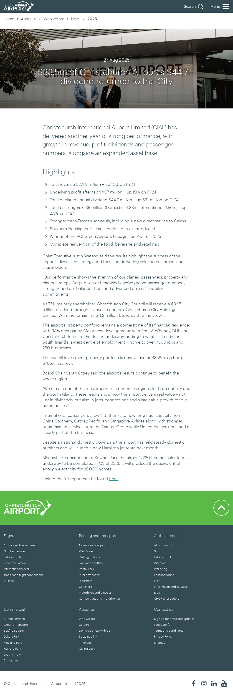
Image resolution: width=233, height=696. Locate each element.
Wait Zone (86, 551)
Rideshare (85, 581)
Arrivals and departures (19, 545)
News (76, 18)
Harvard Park (12, 648)
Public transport (89, 575)
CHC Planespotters (166, 598)
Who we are (54, 18)
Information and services (170, 586)
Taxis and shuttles (91, 563)
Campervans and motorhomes (100, 598)
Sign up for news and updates (174, 619)
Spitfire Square (14, 630)
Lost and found (164, 575)
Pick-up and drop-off (92, 545)
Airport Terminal (14, 619)
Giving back (87, 648)
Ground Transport (16, 624)
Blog (157, 592)
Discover (160, 563)
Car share (85, 586)
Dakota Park (11, 636)
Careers (84, 624)
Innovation (86, 642)
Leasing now (12, 654)
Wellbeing (160, 569)
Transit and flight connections (23, 575)
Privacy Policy (163, 636)
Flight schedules (14, 551)
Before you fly (13, 557)
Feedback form (164, 624)
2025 (92, 18)
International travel (16, 569)
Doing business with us (94, 630)
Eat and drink (163, 557)
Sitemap (159, 642)
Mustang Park (13, 642)
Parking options (89, 557)
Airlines (9, 581)
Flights (9, 535)
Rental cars (86, 569)
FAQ (157, 581)
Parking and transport (97, 535)
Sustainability (88, 636)
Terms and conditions (168, 630)
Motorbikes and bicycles (95, 592)
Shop (157, 551)
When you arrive (15, 563)
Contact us (11, 660)
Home (9, 18)
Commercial (14, 609)
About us (29, 18)
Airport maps (163, 545)
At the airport (165, 535)
